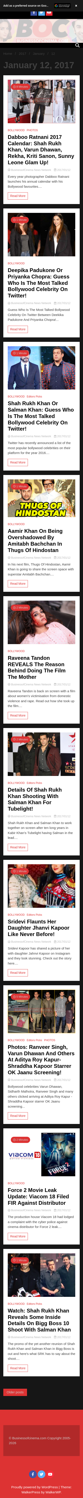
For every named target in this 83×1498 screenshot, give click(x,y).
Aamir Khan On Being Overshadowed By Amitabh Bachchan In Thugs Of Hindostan (35, 540)
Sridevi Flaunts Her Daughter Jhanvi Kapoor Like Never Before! (38, 928)
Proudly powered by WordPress (35, 1487)
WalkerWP (53, 1492)
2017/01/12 (62, 170)
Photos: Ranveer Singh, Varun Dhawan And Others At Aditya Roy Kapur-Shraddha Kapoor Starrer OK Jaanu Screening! (41, 1059)
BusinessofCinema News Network (30, 170)
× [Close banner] (76, 5)
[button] (41, 5)
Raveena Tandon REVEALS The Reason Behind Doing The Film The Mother (37, 667)
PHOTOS (32, 130)
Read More (17, 196)
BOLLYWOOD (16, 130)
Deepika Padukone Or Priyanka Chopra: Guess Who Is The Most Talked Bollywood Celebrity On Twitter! (38, 283)
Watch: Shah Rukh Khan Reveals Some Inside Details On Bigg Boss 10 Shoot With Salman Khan (39, 1320)
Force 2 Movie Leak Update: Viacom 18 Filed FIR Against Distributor (38, 1196)
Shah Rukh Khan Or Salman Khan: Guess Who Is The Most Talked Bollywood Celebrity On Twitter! (41, 416)
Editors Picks (34, 396)
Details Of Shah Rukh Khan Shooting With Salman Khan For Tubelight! (35, 799)
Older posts (15, 1392)
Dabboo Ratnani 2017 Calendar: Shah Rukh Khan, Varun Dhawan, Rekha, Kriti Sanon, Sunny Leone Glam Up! (41, 149)
